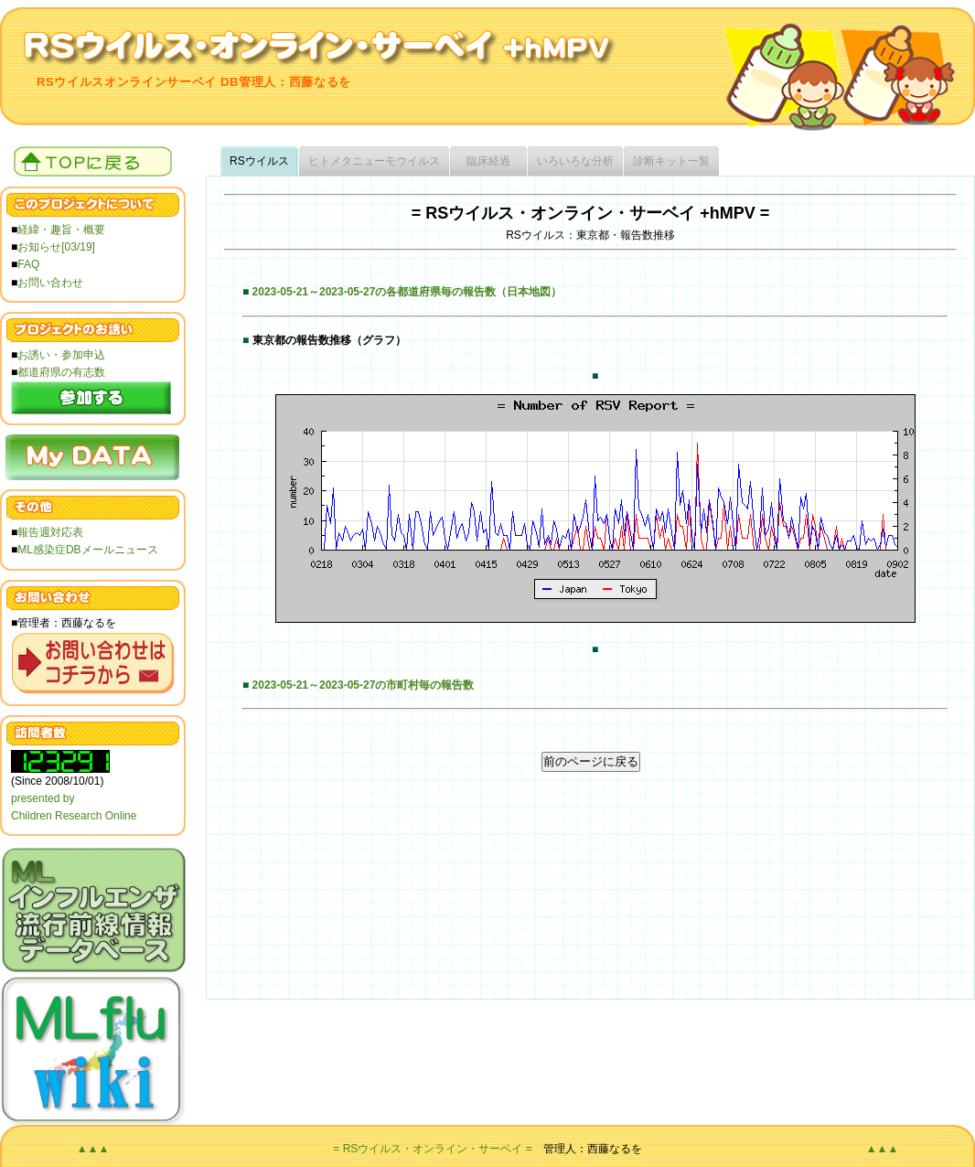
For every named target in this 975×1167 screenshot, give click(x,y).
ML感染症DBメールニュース (87, 549)
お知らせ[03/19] (56, 247)
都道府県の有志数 (61, 372)
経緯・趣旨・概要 (61, 229)
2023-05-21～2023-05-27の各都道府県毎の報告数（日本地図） (407, 291)
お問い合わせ (50, 282)
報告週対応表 (50, 532)
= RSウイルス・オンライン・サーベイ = (432, 1148)
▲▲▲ (93, 1148)
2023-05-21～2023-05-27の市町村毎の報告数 (363, 685)
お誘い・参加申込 (61, 354)
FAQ (28, 264)
